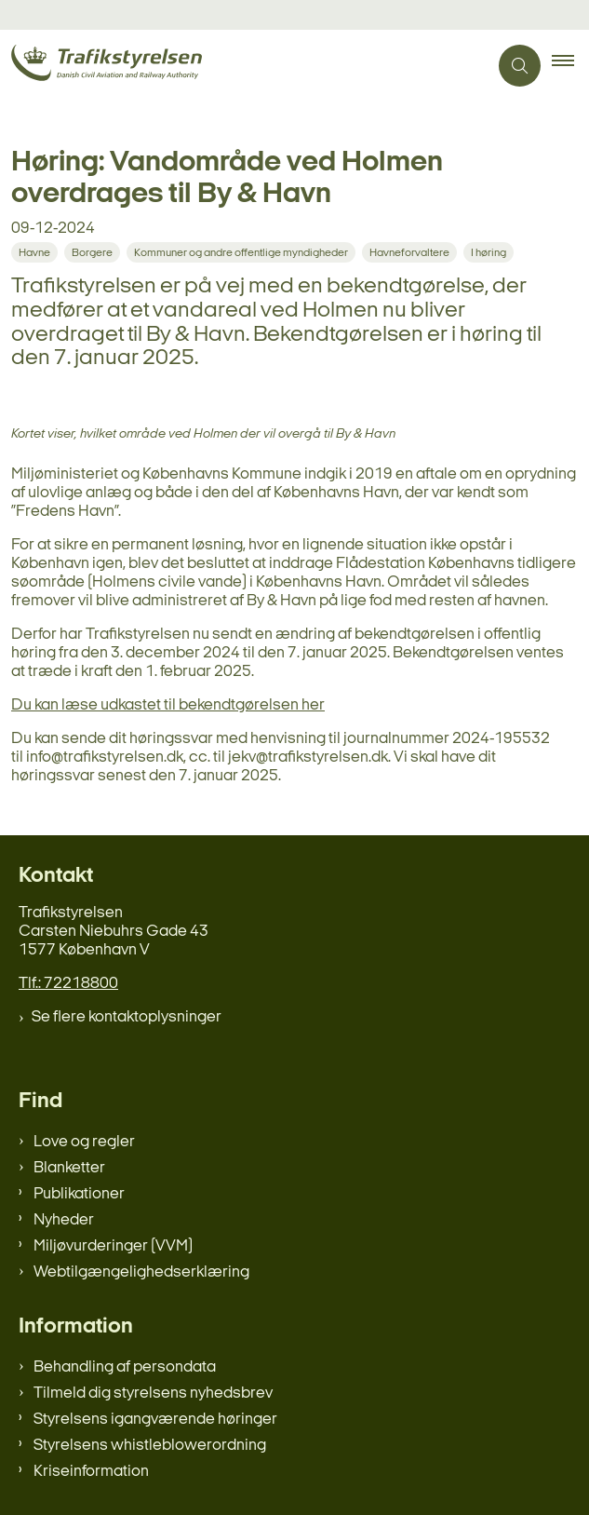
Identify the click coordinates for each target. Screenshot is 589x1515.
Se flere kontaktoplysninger (126, 1017)
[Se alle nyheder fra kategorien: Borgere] (94, 252)
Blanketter (69, 1168)
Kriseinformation (91, 1472)
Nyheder (63, 1220)
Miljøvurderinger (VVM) (113, 1246)
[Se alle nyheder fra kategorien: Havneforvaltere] (411, 252)
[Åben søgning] (520, 66)
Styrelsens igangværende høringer (155, 1419)
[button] (570, 66)
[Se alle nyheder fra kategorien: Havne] (36, 252)
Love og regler (84, 1142)
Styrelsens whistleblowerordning (149, 1446)
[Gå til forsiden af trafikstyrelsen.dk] (244, 66)
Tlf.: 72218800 (68, 984)
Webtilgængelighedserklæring (141, 1272)
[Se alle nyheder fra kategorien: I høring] (490, 252)
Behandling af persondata (124, 1367)
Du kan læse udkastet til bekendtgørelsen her (168, 705)
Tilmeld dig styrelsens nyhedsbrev (153, 1393)
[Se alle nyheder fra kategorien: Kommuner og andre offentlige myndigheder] (243, 252)
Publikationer (79, 1194)
